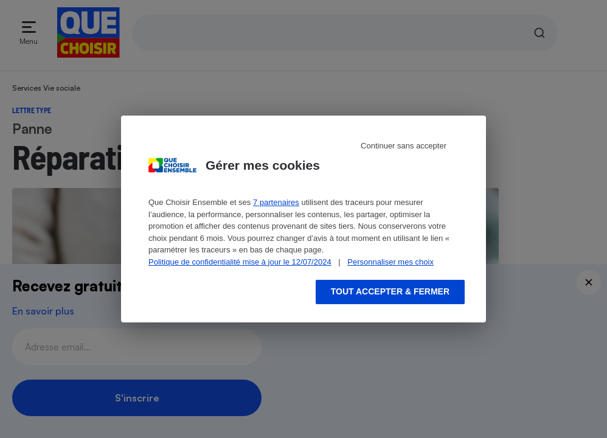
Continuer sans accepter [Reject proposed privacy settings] (403, 145)
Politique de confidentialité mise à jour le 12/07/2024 (239, 261)
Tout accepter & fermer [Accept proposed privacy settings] (390, 291)
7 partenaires (276, 202)
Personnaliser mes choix (390, 261)
